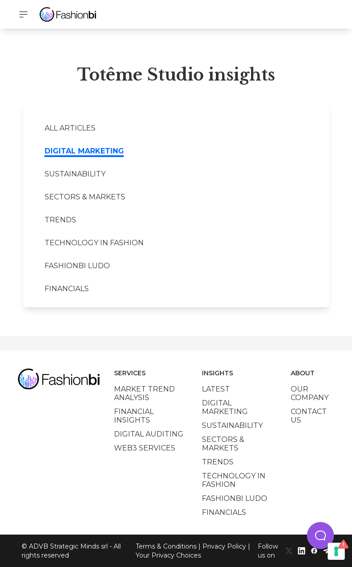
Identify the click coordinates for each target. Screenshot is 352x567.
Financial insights (134, 415)
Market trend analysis (144, 393)
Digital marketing (84, 151)
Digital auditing (148, 434)
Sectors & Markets (85, 197)
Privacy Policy (224, 546)
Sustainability (75, 174)
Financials (67, 288)
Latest (216, 389)
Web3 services (144, 448)
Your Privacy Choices (168, 555)
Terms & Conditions (166, 546)
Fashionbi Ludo (77, 265)
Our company (310, 393)
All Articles (70, 128)
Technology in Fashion (94, 242)
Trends (60, 220)
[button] (320, 535)
